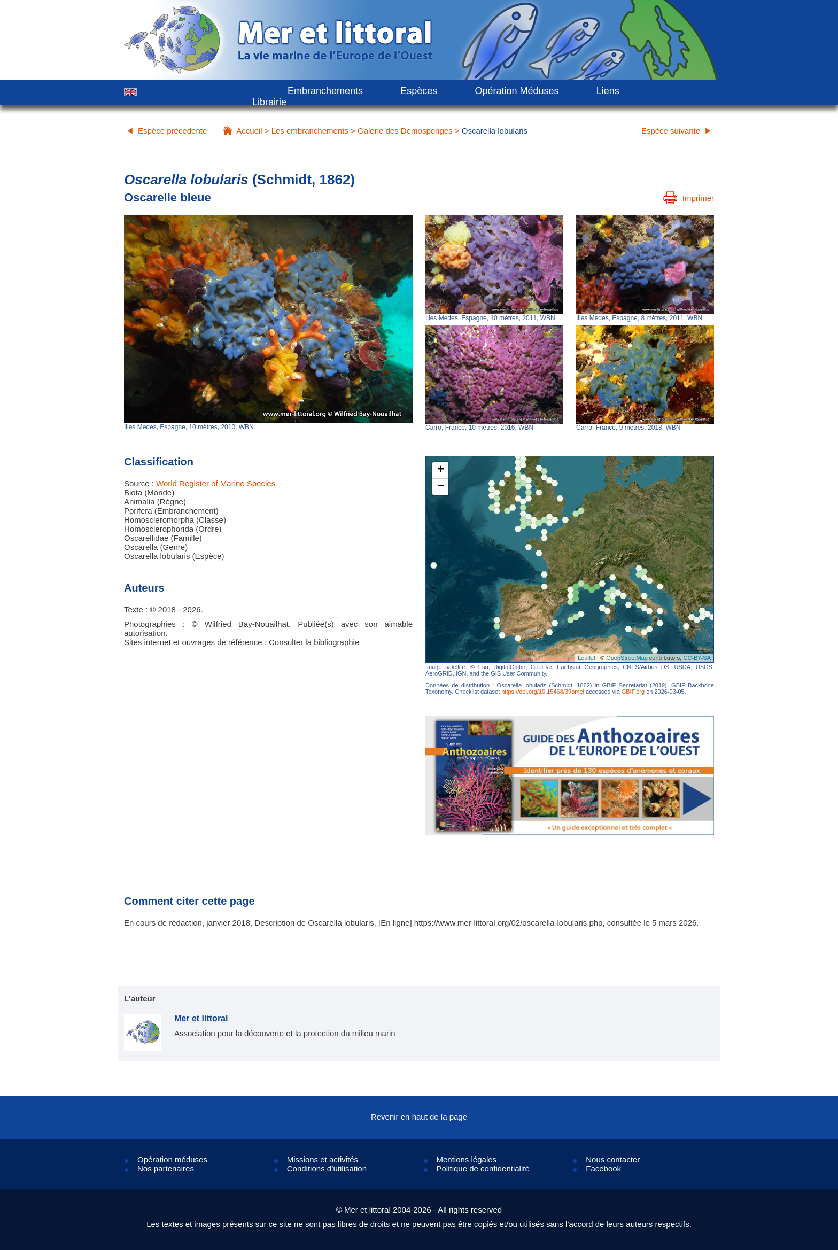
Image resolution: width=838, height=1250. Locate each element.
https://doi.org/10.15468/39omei (542, 691)
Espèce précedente (172, 130)
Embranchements (325, 91)
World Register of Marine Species (215, 483)
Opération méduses (172, 1159)
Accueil (249, 130)
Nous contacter (613, 1159)
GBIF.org (633, 691)
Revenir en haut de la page (419, 1116)
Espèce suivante (670, 130)
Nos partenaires (165, 1168)
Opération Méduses (516, 91)
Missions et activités (322, 1159)
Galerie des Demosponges (405, 130)
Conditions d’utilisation (327, 1168)
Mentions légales (467, 1159)
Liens (607, 91)
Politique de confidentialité (483, 1168)
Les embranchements (309, 130)
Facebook (603, 1168)
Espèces (418, 91)
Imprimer (688, 198)
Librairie (269, 102)
